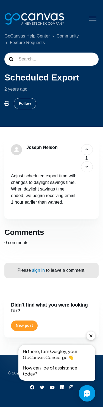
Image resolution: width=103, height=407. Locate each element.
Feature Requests (27, 42)
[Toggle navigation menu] (93, 19)
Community (68, 36)
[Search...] (51, 59)
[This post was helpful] (87, 149)
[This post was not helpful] (87, 166)
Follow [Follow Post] (25, 103)
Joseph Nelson (42, 147)
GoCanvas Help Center (27, 36)
